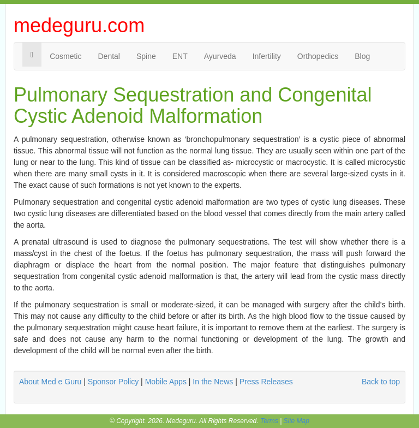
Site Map (296, 421)
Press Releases (266, 381)
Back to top (381, 381)
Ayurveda (220, 56)
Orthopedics (317, 56)
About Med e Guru (50, 381)
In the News (213, 381)
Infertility (267, 56)
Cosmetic (65, 56)
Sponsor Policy (113, 381)
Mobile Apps (166, 381)
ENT (180, 56)
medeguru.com (79, 25)
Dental (108, 56)
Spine (146, 56)
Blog (362, 56)
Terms (269, 421)
